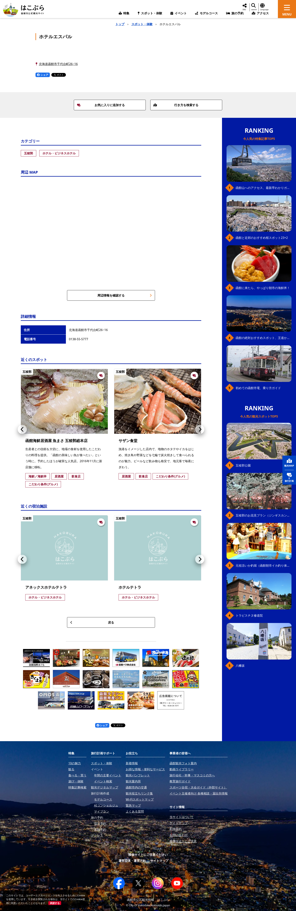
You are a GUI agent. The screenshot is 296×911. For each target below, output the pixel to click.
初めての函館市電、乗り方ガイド (258, 388)
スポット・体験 (142, 24)
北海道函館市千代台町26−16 (58, 64)
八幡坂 (240, 666)
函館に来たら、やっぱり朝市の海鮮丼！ (263, 288)
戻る (92, 622)
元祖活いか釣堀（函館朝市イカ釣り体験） (263, 565)
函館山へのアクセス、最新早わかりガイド (263, 188)
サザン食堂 (128, 440)
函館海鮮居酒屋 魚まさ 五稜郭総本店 (56, 440)
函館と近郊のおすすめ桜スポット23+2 (262, 238)
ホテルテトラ (130, 587)
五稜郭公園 (243, 465)
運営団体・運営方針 (132, 861)
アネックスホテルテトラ (46, 587)
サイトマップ (159, 861)
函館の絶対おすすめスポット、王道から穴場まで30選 (263, 338)
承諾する (55, 903)
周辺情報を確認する (124, 295)
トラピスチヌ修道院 (249, 615)
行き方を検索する (175, 105)
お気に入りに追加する (101, 105)
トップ (119, 24)
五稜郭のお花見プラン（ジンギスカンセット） (263, 515)
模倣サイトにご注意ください (148, 855)
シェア (42, 75)
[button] (22, 429)
